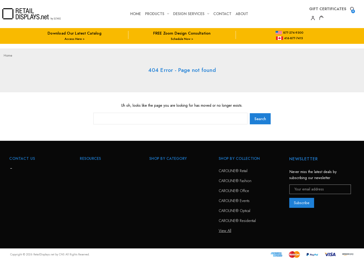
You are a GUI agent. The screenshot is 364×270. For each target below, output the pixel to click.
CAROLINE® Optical (234, 210)
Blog (83, 240)
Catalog (85, 230)
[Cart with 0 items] (321, 18)
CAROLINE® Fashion (235, 180)
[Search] (352, 9)
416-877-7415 (289, 38)
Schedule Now (180, 39)
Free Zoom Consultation (98, 180)
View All (155, 200)
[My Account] (312, 18)
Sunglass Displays (162, 190)
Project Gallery (91, 220)
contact (222, 13)
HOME (85, 170)
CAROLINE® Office (234, 190)
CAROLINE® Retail (233, 170)
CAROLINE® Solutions (167, 170)
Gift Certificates (327, 9)
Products (157, 13)
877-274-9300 (290, 32)
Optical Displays (161, 180)
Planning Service (92, 200)
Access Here (73, 39)
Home (135, 13)
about (242, 13)
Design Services (191, 13)
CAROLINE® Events (234, 200)
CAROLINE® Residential (237, 220)
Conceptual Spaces (95, 210)
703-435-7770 (28, 195)
